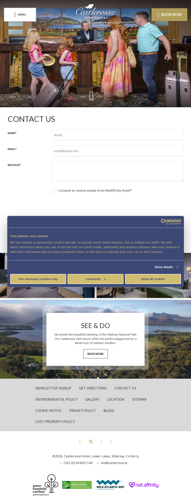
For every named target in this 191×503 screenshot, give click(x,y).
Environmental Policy (57, 399)
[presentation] (81, 207)
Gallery (93, 399)
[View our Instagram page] (101, 441)
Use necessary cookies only (38, 279)
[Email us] (112, 463)
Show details (164, 267)
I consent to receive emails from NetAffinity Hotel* (95, 190)
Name (12, 133)
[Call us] (76, 463)
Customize (95, 279)
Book (169, 14)
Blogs (110, 410)
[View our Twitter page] (91, 443)
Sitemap (141, 399)
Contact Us (128, 388)
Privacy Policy (83, 410)
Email (12, 149)
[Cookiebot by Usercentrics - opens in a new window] (164, 222)
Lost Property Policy (56, 421)
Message (14, 165)
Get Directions (94, 388)
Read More (95, 353)
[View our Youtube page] (111, 441)
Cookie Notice (49, 410)
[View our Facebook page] (80, 441)
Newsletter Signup (54, 388)
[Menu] (20, 14)
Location (118, 399)
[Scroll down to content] (91, 95)
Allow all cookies (153, 279)
